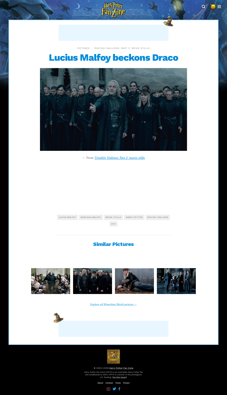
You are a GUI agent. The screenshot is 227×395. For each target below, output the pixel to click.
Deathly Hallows (157, 217)
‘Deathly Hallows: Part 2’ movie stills (122, 48)
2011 (113, 224)
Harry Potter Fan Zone (121, 368)
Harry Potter (134, 217)
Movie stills (113, 217)
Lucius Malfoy (67, 217)
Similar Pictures (113, 244)
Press (118, 383)
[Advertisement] (113, 32)
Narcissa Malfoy (91, 217)
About (100, 383)
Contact (109, 383)
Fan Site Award (119, 377)
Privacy (126, 383)
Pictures (83, 48)
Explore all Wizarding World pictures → (113, 304)
